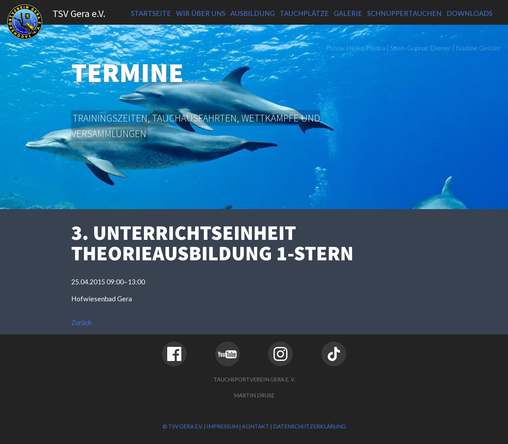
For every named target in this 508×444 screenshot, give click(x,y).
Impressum (222, 426)
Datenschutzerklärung (309, 426)
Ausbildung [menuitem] (252, 13)
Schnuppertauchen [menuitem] (404, 13)
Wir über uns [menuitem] (200, 13)
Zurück (81, 322)
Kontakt (255, 426)
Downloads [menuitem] (469, 13)
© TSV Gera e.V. (183, 426)
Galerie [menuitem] (348, 13)
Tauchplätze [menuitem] (304, 13)
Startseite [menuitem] (151, 13)
